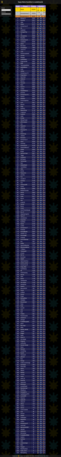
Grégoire (22, 341)
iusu (21, 182)
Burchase (22, 257)
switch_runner (24, 263)
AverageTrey (23, 32)
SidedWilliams (24, 90)
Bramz (22, 206)
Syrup (21, 347)
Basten (22, 194)
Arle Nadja (23, 339)
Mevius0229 (23, 288)
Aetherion (23, 431)
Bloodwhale (23, 302)
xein (21, 200)
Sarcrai (22, 274)
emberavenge (24, 443)
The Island (23, 282)
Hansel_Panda (24, 345)
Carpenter (23, 220)
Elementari (23, 433)
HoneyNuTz (23, 392)
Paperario (23, 126)
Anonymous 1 (24, 139)
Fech (22, 9)
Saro (21, 163)
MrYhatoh (23, 159)
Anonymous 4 (24, 16)
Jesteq (22, 71)
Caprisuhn (23, 382)
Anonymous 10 (24, 94)
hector (22, 278)
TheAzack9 (23, 251)
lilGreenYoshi (23, 120)
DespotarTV (23, 130)
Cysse (22, 290)
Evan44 (22, 308)
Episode (3, 12)
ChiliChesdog (24, 272)
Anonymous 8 (24, 265)
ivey (21, 124)
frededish (22, 30)
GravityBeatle (23, 231)
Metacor (22, 128)
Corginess (23, 112)
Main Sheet (46, 456)
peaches (22, 92)
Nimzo (22, 198)
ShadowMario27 (24, 147)
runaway (22, 237)
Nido (21, 445)
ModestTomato (24, 190)
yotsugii (22, 319)
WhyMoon (23, 390)
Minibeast (23, 384)
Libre (21, 132)
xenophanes (23, 218)
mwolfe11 (23, 178)
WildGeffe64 (23, 165)
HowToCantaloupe (25, 210)
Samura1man (24, 153)
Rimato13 (23, 18)
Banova (22, 81)
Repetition (23, 419)
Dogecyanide (23, 61)
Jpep (21, 22)
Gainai (22, 223)
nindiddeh (23, 42)
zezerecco (23, 317)
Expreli (22, 353)
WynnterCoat (23, 388)
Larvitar (22, 55)
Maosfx (22, 104)
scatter (22, 225)
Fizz (21, 177)
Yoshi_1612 (23, 450)
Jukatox (22, 135)
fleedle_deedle (24, 329)
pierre (22, 323)
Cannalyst (23, 364)
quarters (22, 180)
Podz (21, 306)
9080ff (22, 259)
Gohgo (22, 149)
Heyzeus (22, 398)
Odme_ (22, 368)
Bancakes (23, 45)
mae (21, 310)
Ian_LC (22, 212)
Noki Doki (23, 77)
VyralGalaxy (23, 269)
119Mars (22, 249)
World (3, 8)
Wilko (21, 327)
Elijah (21, 106)
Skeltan (22, 372)
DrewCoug (23, 133)
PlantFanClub (24, 449)
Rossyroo (22, 137)
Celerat (22, 331)
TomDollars (23, 167)
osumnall (22, 425)
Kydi (21, 312)
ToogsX (22, 447)
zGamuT (22, 402)
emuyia (22, 253)
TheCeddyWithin (24, 65)
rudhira (22, 421)
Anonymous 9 (24, 423)
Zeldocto (22, 79)
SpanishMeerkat (24, 245)
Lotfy (21, 69)
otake (21, 116)
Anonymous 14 (24, 73)
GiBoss (22, 370)
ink (21, 28)
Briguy (22, 151)
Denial (22, 192)
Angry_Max (23, 267)
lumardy (22, 20)
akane (22, 43)
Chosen (22, 413)
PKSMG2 (22, 300)
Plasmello (23, 366)
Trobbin (22, 314)
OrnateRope (23, 47)
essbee (22, 88)
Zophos (22, 437)
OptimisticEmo (24, 261)
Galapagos (23, 417)
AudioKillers (23, 59)
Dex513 (22, 87)
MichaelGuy (23, 298)
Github (41, 456)
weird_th (22, 378)
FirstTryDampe (24, 239)
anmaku (22, 175)
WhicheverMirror (24, 247)
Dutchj (22, 171)
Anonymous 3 (24, 13)
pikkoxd (22, 357)
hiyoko (22, 186)
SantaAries (23, 284)
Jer (21, 34)
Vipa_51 (22, 216)
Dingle (22, 296)
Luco (21, 102)
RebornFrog (23, 110)
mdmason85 (23, 184)
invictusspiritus (24, 100)
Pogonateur (23, 75)
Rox (21, 241)
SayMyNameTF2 (24, 394)
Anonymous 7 (24, 227)
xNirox (22, 404)
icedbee (22, 292)
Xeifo (21, 276)
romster (22, 374)
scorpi (22, 208)
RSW (21, 63)
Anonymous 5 (24, 26)
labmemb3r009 (24, 427)
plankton (22, 98)
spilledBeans (23, 67)
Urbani (22, 24)
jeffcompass (23, 122)
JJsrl (21, 51)
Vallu (21, 169)
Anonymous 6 (24, 40)
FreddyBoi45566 (24, 435)
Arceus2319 (23, 145)
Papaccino (23, 173)
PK (21, 270)
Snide (21, 196)
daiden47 (22, 400)
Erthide (22, 118)
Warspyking (23, 452)
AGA (21, 441)
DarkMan (22, 222)
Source (22, 294)
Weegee (22, 57)
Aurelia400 (23, 396)
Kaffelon (22, 108)
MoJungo (23, 325)
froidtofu (22, 114)
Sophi (21, 335)
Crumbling (23, 351)
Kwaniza (22, 380)
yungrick (22, 202)
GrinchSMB (23, 235)
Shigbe (22, 333)
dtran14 (22, 337)
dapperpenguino (24, 214)
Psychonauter (24, 315)
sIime (21, 141)
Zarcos (22, 407)
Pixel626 (22, 229)
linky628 (22, 188)
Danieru (22, 96)
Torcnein (22, 83)
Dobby (22, 243)
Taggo (22, 155)
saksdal (22, 429)
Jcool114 (22, 49)
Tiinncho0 (23, 355)
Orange (22, 360)
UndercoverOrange (25, 362)
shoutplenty (23, 36)
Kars (21, 359)
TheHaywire (23, 280)
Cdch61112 (23, 233)
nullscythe (23, 343)
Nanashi (22, 349)
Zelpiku (22, 415)
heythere (22, 439)
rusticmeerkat (24, 409)
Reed (21, 85)
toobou (22, 405)
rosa (21, 411)
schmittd (22, 143)
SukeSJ (22, 286)
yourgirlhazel (23, 386)
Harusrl (22, 204)
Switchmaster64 (24, 53)
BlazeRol (22, 38)
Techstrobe (23, 161)
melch (22, 376)
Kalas (21, 304)
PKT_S (22, 255)
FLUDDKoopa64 (24, 321)
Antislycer (23, 157)
